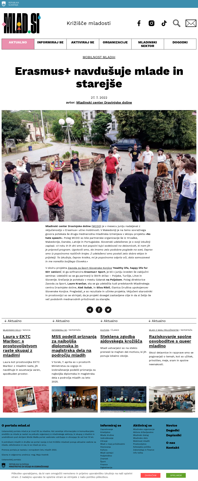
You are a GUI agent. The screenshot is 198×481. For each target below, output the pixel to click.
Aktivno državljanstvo (143, 432)
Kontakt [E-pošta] (172, 448)
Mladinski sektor (148, 44)
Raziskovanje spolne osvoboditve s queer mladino (170, 341)
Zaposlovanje (106, 429)
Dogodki (180, 42)
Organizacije (115, 44)
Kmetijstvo (105, 432)
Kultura (104, 330)
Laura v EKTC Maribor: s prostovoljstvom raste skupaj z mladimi (20, 346)
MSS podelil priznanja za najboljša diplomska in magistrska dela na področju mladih (74, 346)
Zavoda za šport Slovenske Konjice (90, 267)
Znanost (104, 459)
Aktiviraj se (83, 44)
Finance (104, 464)
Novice (171, 425)
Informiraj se (50, 44)
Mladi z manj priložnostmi (164, 330)
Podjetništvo (106, 456)
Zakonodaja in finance (143, 450)
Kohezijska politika (142, 447)
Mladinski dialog (140, 435)
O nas (170, 443)
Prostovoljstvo (139, 444)
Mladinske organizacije (144, 429)
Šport (103, 461)
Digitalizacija (106, 467)
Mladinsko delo (12, 330)
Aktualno (18, 44)
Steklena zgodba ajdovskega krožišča (121, 339)
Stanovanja (105, 447)
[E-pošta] (191, 23)
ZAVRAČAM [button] (150, 475)
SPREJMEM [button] (176, 475)
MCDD (96, 226)
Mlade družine (107, 435)
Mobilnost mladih (99, 57)
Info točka (138, 453)
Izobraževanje (106, 438)
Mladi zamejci (106, 453)
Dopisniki (173, 435)
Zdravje (103, 441)
